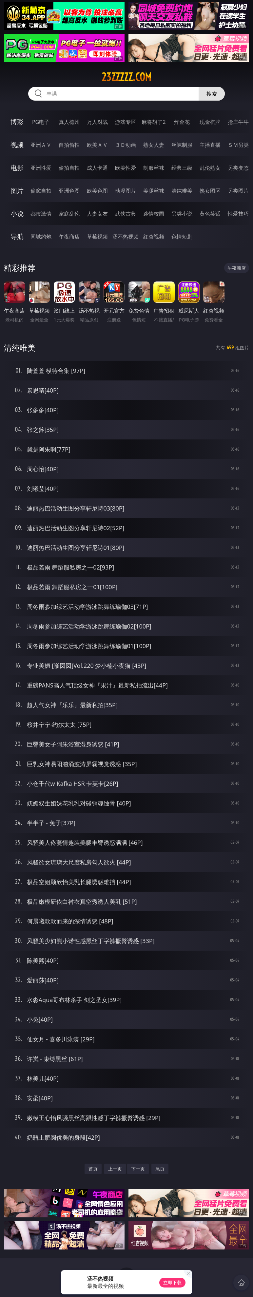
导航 (17, 236)
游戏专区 (125, 122)
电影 (17, 167)
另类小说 (181, 213)
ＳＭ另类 (238, 144)
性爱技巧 (238, 213)
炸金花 (182, 122)
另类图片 (238, 190)
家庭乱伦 (69, 213)
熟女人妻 (153, 144)
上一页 (115, 1169)
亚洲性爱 (40, 167)
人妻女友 (97, 213)
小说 (17, 213)
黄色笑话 (210, 213)
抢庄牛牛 (238, 122)
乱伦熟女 (210, 167)
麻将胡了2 (153, 122)
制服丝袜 (153, 167)
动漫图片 (125, 190)
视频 (17, 144)
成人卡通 (97, 167)
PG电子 (40, 122)
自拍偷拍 (69, 144)
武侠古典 (125, 213)
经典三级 (181, 167)
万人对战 (97, 122)
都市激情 (40, 213)
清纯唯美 (181, 190)
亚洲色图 (69, 190)
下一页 (138, 1169)
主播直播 (210, 144)
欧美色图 (97, 190)
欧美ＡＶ (97, 144)
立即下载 (172, 1282)
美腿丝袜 (153, 190)
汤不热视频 (125, 236)
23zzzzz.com (126, 77)
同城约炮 (40, 236)
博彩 (17, 121)
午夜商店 (69, 236)
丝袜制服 (181, 144)
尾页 (160, 1169)
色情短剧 (181, 236)
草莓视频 (97, 236)
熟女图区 (210, 190)
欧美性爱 (125, 167)
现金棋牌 (210, 122)
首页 (93, 1169)
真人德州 (69, 122)
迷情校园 (153, 213)
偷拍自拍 (69, 167)
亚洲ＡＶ (40, 144)
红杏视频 (153, 236)
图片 (17, 190)
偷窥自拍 (40, 190)
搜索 (211, 93)
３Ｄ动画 (125, 144)
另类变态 (238, 167)
